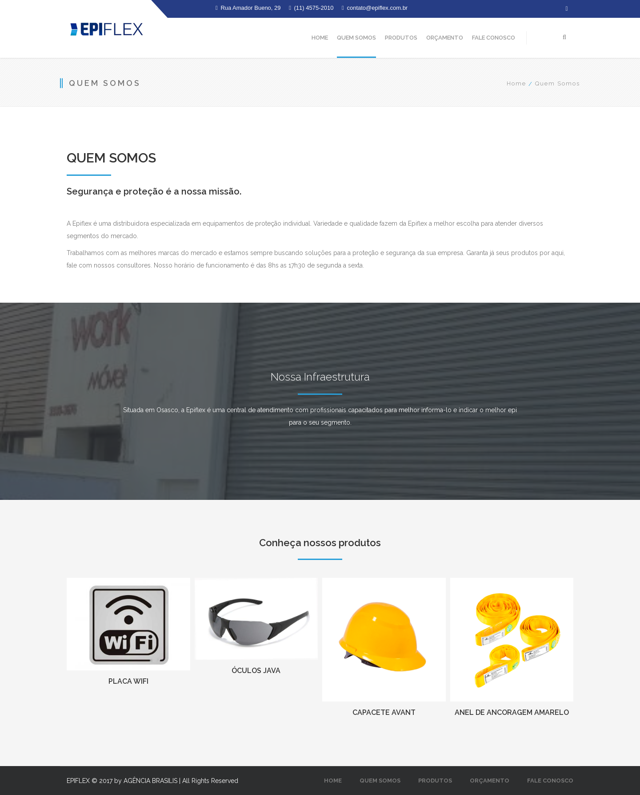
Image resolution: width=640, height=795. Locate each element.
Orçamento (444, 37)
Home (320, 37)
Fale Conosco (493, 37)
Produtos (401, 37)
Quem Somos (356, 37)
